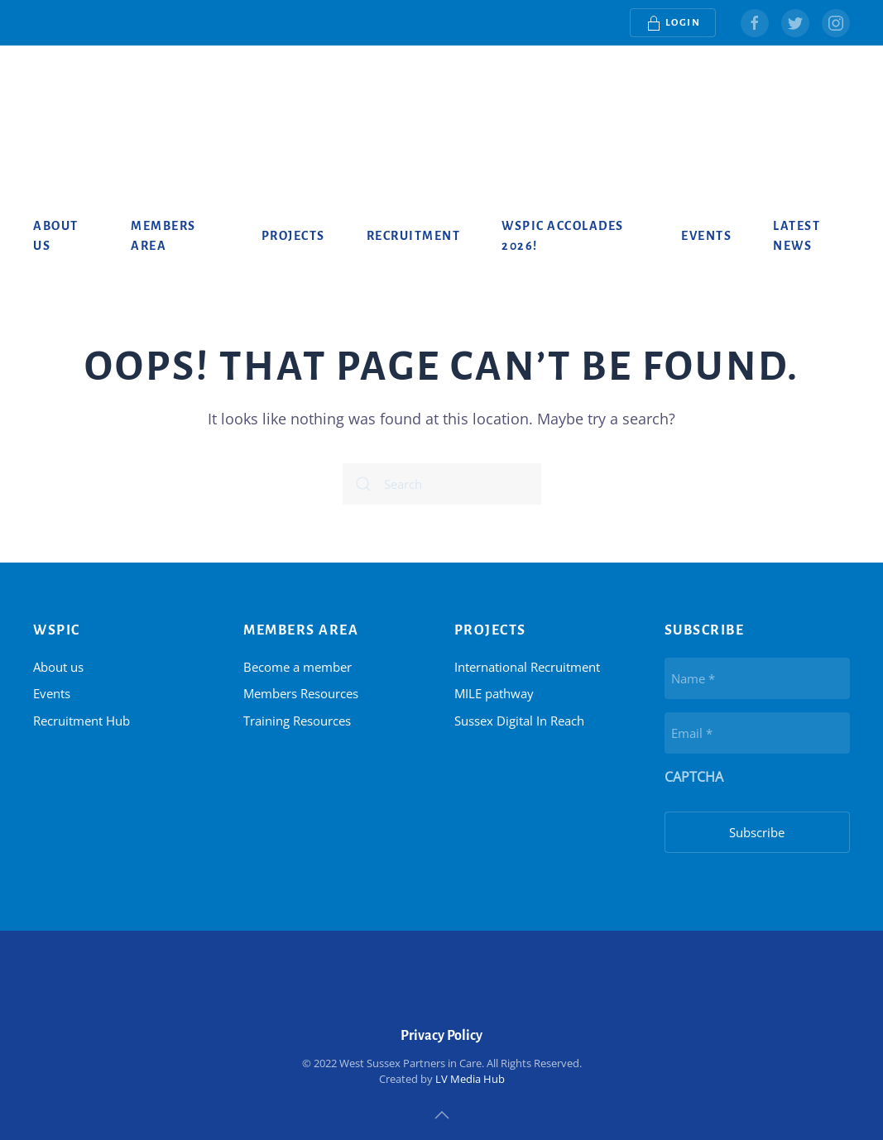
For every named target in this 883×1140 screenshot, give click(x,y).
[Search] (442, 484)
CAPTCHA (694, 777)
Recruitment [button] (414, 235)
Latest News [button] (796, 235)
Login (672, 23)
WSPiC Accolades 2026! (562, 235)
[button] (441, 1115)
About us (56, 235)
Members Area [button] (163, 235)
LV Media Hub (470, 1078)
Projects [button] (293, 235)
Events (706, 235)
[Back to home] (99, 95)
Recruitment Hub (81, 720)
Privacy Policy (441, 1035)
